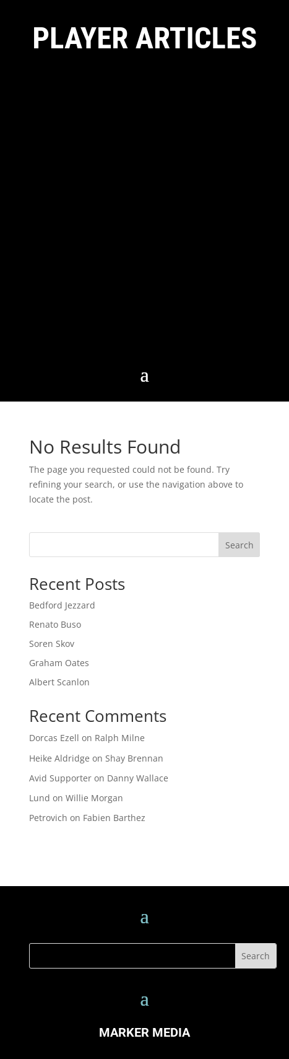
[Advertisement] (144, 212)
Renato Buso (55, 624)
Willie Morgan (94, 798)
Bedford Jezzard (62, 605)
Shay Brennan (134, 758)
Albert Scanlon (59, 682)
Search (239, 545)
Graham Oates (59, 663)
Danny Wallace (137, 778)
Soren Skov (51, 643)
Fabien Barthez (114, 818)
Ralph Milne (120, 738)
